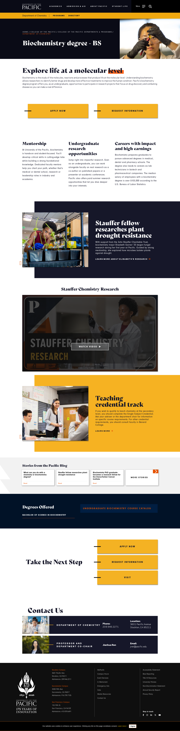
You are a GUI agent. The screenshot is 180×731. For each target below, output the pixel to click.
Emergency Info (103, 686)
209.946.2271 (111, 626)
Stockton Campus (58, 670)
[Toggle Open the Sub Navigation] (140, 6)
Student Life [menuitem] (120, 6)
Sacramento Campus (60, 686)
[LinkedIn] (152, 715)
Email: (133, 643)
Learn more (122, 726)
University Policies (149, 682)
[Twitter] (156, 715)
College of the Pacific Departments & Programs (85, 32)
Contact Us (101, 698)
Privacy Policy (148, 694)
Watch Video (90, 346)
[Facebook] (144, 715)
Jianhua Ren (109, 644)
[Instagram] (148, 715)
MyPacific (100, 670)
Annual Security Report (151, 690)
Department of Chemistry (37, 34)
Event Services (102, 678)
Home (25, 32)
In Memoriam (102, 682)
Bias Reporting (148, 674)
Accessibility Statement (151, 670)
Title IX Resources (149, 678)
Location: (135, 620)
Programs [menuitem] (59, 16)
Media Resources (104, 694)
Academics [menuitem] (55, 6)
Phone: (106, 623)
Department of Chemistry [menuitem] (34, 15)
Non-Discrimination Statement (154, 686)
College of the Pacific (43, 32)
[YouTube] (161, 715)
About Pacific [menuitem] (98, 6)
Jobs (99, 690)
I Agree (132, 726)
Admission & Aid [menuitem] (76, 6)
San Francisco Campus (61, 702)
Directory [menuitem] (74, 16)
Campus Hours (103, 674)
